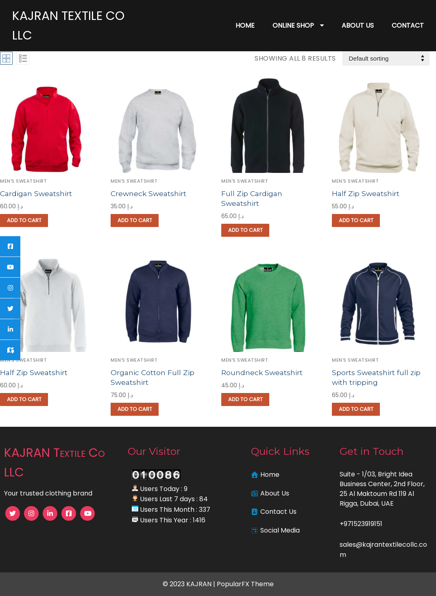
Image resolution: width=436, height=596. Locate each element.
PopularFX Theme (245, 584)
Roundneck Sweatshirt (262, 372)
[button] (24, 220)
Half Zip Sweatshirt (366, 193)
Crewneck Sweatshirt (149, 193)
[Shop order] (385, 58)
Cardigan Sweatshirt (36, 193)
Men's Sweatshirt (23, 181)
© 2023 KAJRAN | (190, 584)
